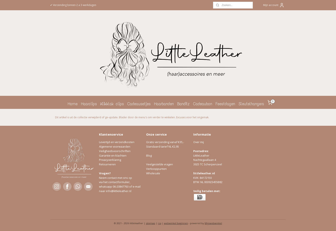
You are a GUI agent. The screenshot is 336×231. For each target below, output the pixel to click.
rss (159, 223)
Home (73, 103)
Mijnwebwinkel (213, 223)
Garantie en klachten (112, 155)
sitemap (150, 223)
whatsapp (106, 186)
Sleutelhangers (251, 103)
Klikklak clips (112, 103)
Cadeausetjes (139, 103)
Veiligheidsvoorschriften (114, 151)
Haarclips (89, 103)
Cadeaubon (202, 103)
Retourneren (107, 164)
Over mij (198, 142)
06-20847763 (121, 186)
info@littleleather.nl (118, 191)
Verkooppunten (156, 169)
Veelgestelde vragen (159, 164)
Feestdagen (225, 103)
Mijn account (273, 5)
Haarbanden (164, 103)
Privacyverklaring (110, 160)
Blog (149, 155)
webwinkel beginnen (176, 223)
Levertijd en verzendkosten (116, 142)
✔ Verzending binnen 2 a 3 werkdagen (73, 5)
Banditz (183, 103)
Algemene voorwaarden (114, 146)
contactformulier (119, 182)
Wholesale (153, 173)
